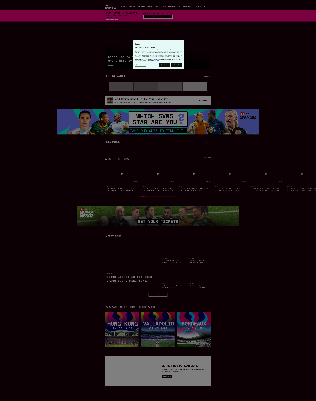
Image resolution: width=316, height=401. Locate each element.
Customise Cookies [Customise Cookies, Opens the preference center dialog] (140, 64)
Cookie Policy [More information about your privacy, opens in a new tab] (156, 60)
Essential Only (164, 64)
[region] (158, 54)
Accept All (176, 64)
